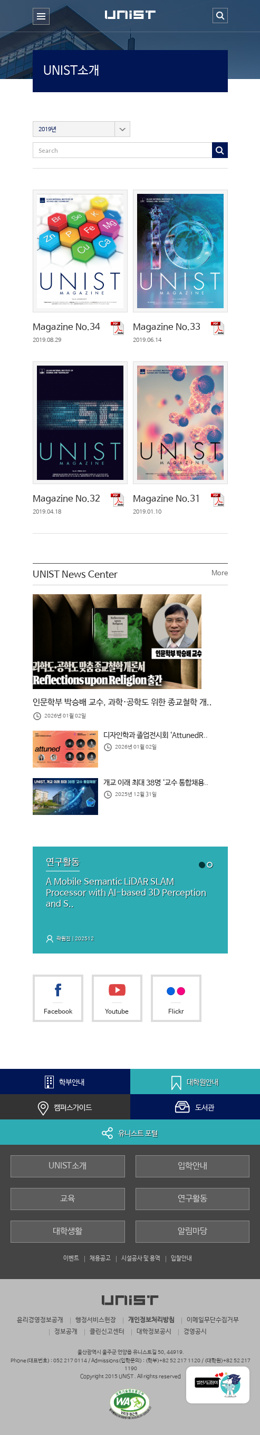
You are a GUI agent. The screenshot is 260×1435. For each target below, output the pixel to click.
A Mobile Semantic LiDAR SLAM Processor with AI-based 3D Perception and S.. (126, 893)
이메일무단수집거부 (213, 1319)
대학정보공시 (154, 1331)
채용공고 (100, 1258)
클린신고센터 (107, 1331)
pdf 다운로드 (118, 328)
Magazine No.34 (66, 327)
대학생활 (67, 1231)
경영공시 (195, 1331)
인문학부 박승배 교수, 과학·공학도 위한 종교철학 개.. (122, 702)
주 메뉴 (41, 24)
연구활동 (192, 1199)
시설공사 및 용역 (140, 1258)
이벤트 (71, 1258)
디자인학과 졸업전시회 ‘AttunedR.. (155, 735)
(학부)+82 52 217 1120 (173, 1361)
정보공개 (66, 1331)
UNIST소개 (72, 71)
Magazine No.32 (66, 499)
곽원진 (63, 939)
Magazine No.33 (166, 327)
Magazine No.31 (166, 499)
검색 (220, 15)
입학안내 (192, 1166)
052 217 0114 (70, 1361)
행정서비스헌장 (95, 1319)
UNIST (130, 18)
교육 (67, 1199)
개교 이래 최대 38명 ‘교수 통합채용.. (155, 783)
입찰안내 (181, 1258)
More (219, 573)
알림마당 (192, 1231)
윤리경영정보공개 (40, 1319)
